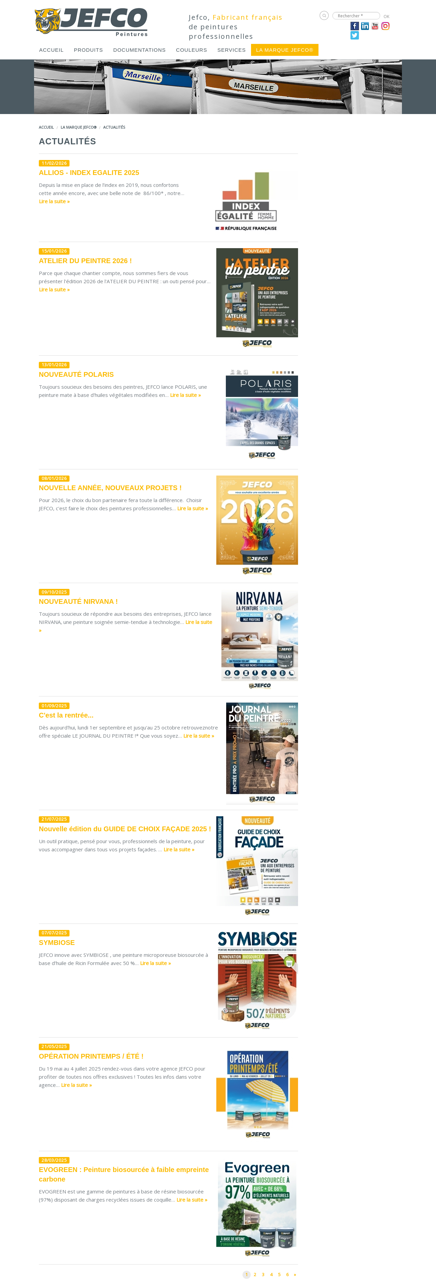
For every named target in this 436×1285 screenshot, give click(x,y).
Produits (88, 50)
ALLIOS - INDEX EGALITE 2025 (89, 172)
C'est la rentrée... (66, 715)
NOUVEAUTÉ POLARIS (76, 374)
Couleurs (191, 50)
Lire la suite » (54, 201)
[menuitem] (51, 50)
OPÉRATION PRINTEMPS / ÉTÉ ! (91, 1056)
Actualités (114, 127)
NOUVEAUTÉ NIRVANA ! (78, 601)
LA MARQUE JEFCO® (284, 50)
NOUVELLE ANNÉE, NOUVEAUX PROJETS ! (110, 488)
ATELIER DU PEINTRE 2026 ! (85, 260)
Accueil (51, 50)
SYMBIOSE (57, 942)
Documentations (139, 50)
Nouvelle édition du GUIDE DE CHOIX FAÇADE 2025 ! (125, 829)
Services (231, 50)
